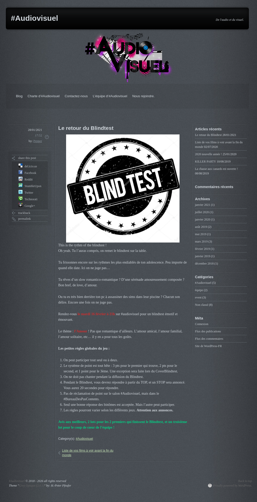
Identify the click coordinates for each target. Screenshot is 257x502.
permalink (24, 218)
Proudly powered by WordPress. (232, 485)
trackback (24, 213)
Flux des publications (208, 331)
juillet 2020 (202, 212)
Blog (19, 96)
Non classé (201, 305)
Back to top (245, 481)
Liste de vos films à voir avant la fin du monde (87, 453)
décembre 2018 (204, 263)
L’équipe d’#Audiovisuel (110, 96)
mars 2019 (201, 241)
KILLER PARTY (205, 161)
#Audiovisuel (34, 18)
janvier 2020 (202, 219)
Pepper (37, 141)
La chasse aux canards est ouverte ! (216, 169)
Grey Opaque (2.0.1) (31, 485)
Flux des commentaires (209, 338)
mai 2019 (200, 234)
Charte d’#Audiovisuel (44, 96)
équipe (199, 290)
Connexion (201, 324)
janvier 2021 (202, 205)
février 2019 (202, 249)
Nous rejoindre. (143, 96)
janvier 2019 (202, 256)
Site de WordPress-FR (208, 346)
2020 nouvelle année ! (208, 154)
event (198, 297)
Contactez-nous (76, 96)
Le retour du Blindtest (208, 135)
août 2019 (201, 227)
